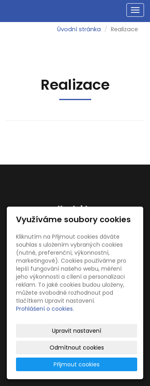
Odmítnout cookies (77, 348)
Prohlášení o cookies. (45, 309)
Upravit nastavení (76, 331)
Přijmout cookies (77, 364)
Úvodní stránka (79, 29)
